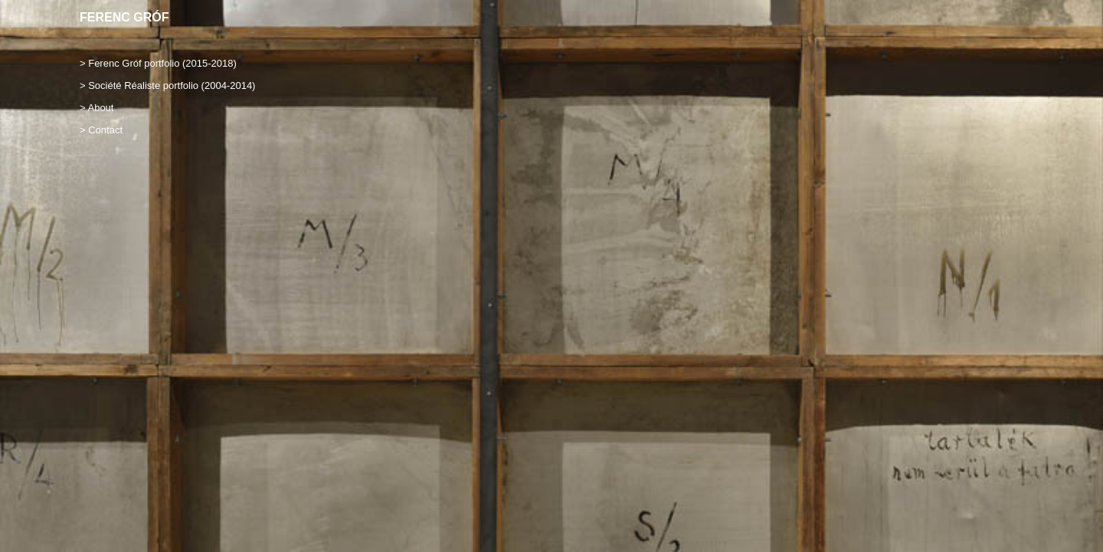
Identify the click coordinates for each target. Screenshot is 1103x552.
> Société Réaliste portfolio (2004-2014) (167, 85)
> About (96, 107)
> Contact (101, 130)
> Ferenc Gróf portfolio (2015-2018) (158, 63)
